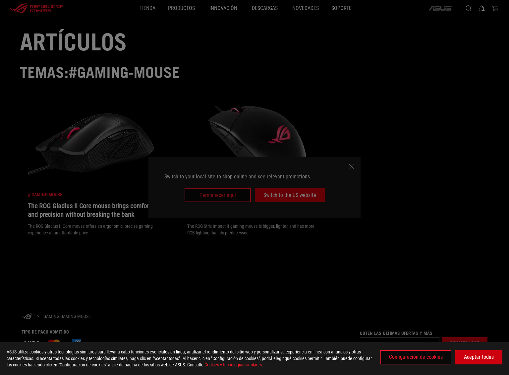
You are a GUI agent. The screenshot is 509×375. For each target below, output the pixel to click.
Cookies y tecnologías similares (233, 364)
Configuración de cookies (416, 357)
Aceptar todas (479, 357)
